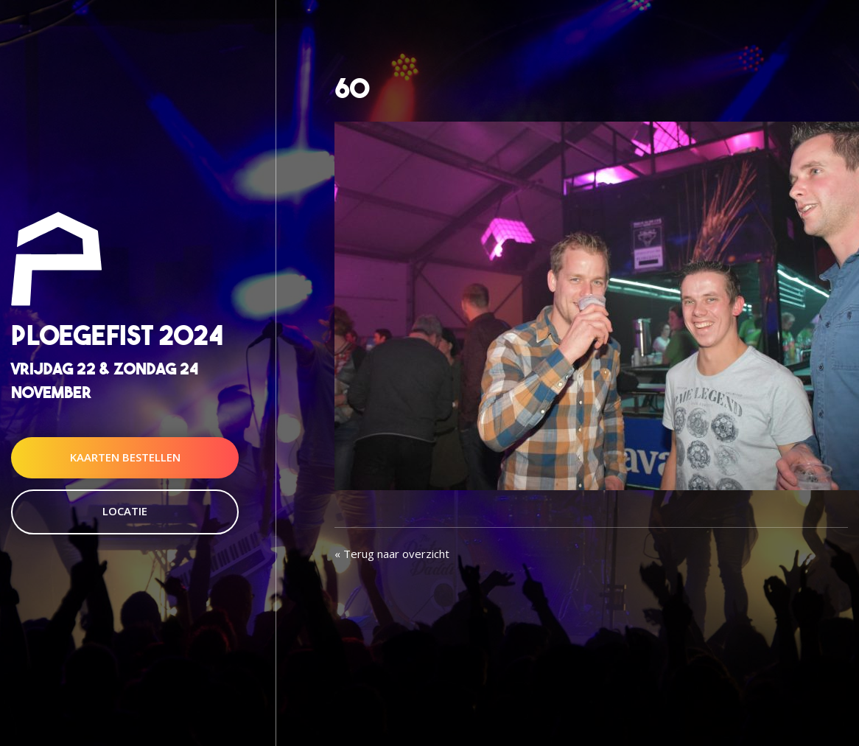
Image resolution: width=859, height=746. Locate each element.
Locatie (124, 510)
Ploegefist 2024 (117, 335)
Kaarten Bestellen (125, 457)
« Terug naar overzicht (391, 553)
